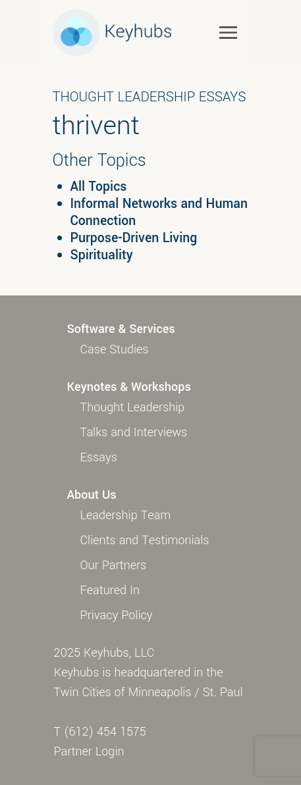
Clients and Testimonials (144, 540)
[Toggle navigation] (228, 31)
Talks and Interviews (134, 432)
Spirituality (101, 255)
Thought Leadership (132, 407)
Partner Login (89, 751)
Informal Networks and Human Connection (159, 212)
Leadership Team (125, 515)
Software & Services (121, 329)
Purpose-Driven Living (134, 238)
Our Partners (113, 565)
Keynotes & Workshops (129, 386)
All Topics (98, 187)
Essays (98, 457)
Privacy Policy (116, 615)
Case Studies (114, 349)
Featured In (110, 590)
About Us (92, 494)
